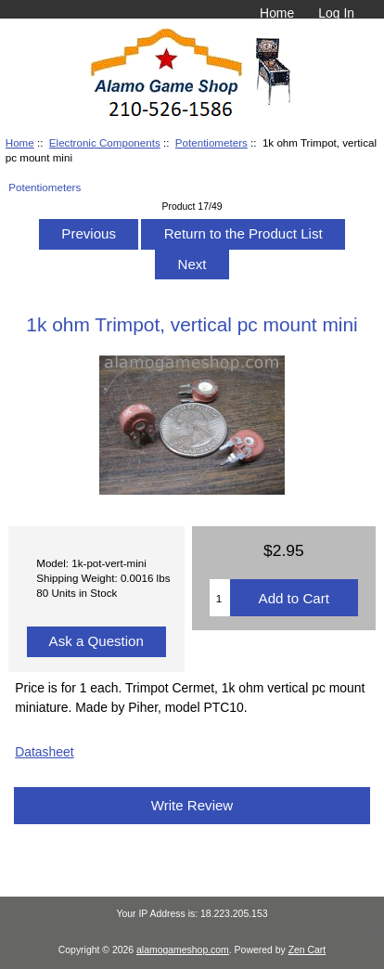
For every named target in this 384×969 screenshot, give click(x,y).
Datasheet (44, 751)
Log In (336, 13)
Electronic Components (104, 142)
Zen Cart (307, 950)
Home (277, 13)
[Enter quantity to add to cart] (220, 597)
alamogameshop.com (182, 950)
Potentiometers (211, 142)
